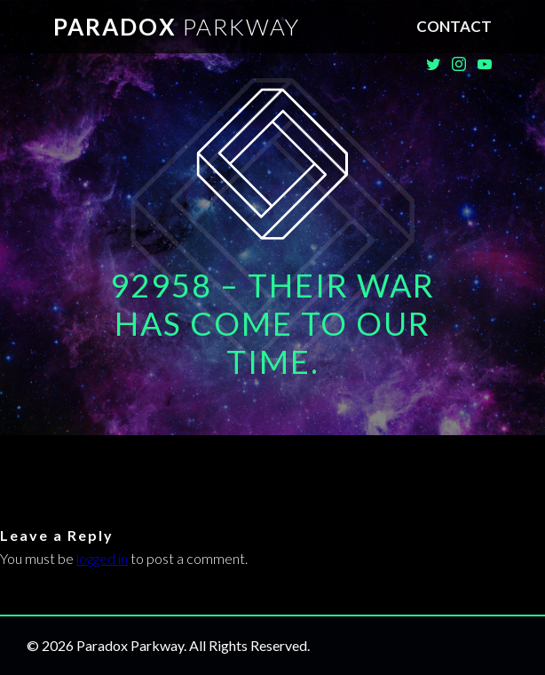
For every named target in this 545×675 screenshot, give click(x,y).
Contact (454, 26)
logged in (102, 558)
